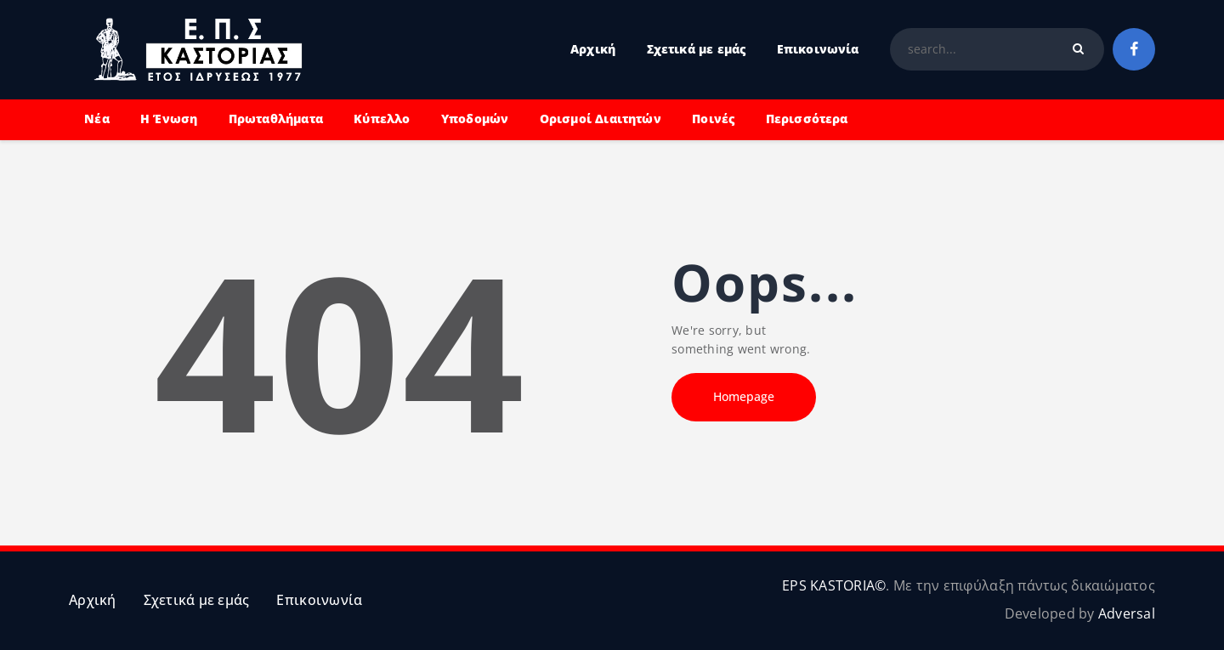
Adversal (1126, 613)
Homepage (743, 396)
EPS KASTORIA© (834, 585)
